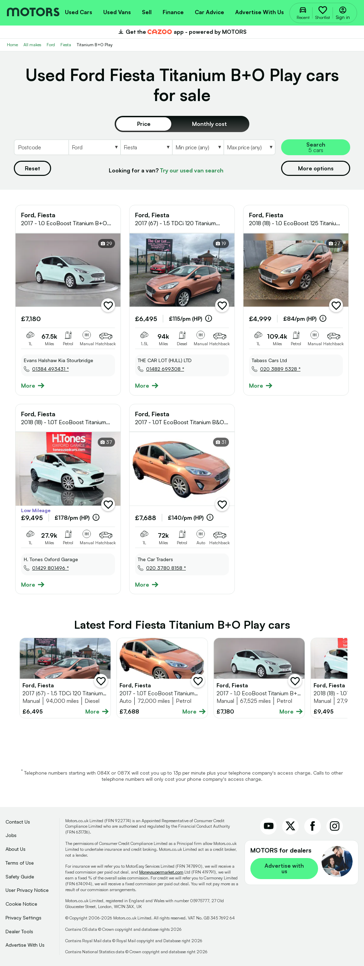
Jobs (11, 835)
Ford (51, 44)
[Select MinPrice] (198, 147)
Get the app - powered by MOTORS (181, 31)
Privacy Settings (23, 917)
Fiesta (65, 44)
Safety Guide (20, 876)
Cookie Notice (21, 904)
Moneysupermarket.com (161, 872)
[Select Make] (94, 147)
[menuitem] (78, 11)
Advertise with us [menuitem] (259, 12)
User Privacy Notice (27, 890)
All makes (32, 44)
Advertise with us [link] (284, 868)
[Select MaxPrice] (249, 147)
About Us (16, 849)
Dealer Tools (19, 931)
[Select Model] (146, 147)
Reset (32, 168)
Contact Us (18, 822)
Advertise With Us (25, 945)
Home (12, 44)
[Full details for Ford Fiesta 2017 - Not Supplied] (259, 678)
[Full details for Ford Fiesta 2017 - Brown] (65, 678)
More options (316, 168)
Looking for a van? (166, 170)
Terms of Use (20, 863)
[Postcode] (41, 147)
